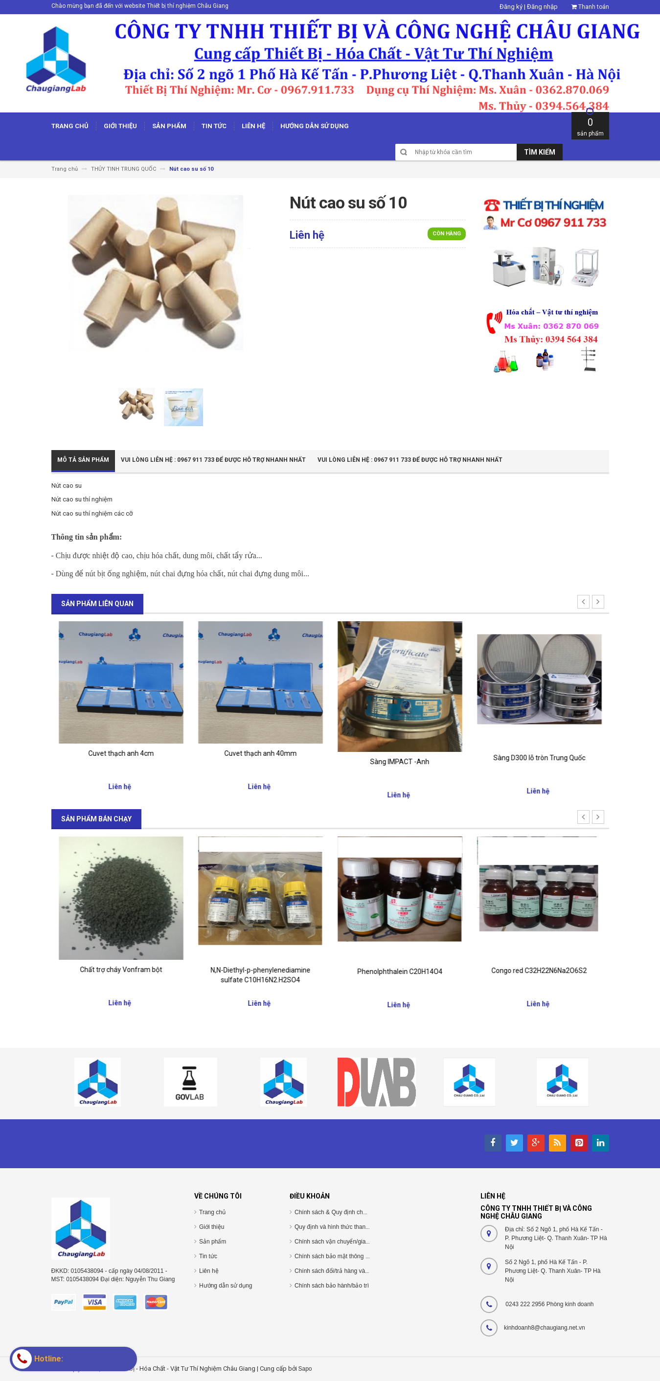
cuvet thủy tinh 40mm (121, 753)
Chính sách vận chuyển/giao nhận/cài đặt (349, 1241)
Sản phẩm (212, 1241)
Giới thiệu (211, 1226)
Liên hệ (209, 1271)
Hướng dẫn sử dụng (225, 1285)
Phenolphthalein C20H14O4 (539, 971)
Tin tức (208, 1256)
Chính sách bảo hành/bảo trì (332, 1285)
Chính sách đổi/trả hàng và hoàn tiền (343, 1271)
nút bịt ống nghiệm (115, 573)
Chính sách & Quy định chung (334, 1212)
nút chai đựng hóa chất (187, 573)
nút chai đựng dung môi (265, 573)
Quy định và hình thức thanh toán (338, 1226)
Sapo (305, 1368)
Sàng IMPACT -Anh (539, 762)
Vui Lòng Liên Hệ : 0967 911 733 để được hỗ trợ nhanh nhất (213, 459)
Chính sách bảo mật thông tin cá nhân (344, 1256)
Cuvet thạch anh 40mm (400, 753)
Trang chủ (212, 1212)
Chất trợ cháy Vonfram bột (260, 969)
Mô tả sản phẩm (83, 459)
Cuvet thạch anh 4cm (260, 753)
